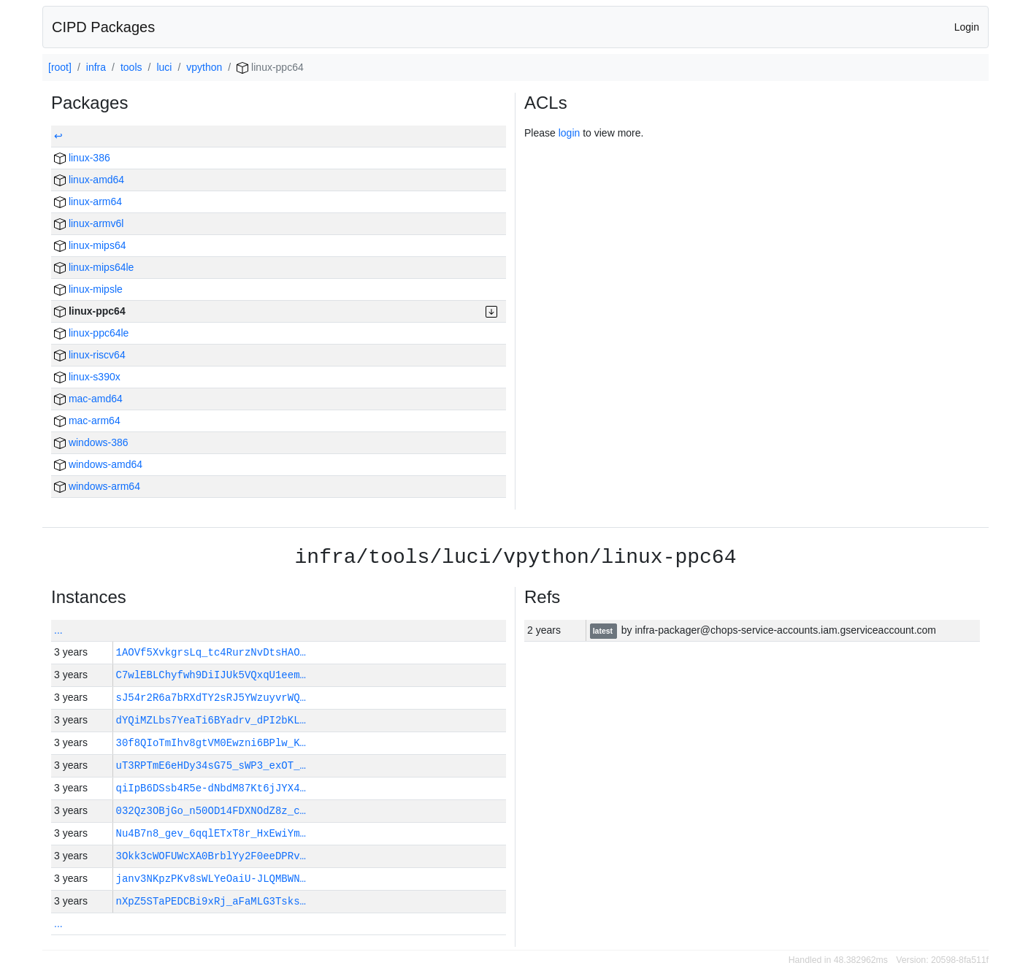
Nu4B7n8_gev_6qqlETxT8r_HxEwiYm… (211, 833)
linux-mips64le (94, 267)
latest (604, 630)
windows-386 (91, 442)
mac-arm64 (87, 420)
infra (96, 67)
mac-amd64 (88, 398)
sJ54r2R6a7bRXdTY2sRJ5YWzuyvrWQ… (211, 698)
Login (966, 27)
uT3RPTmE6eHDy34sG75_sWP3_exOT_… (211, 765)
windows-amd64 (98, 464)
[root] (60, 67)
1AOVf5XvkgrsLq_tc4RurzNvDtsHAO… (211, 652)
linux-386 (82, 158)
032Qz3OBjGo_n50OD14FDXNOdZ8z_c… (211, 811)
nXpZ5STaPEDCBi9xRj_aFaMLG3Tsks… (211, 901)
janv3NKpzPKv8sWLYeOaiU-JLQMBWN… (211, 879)
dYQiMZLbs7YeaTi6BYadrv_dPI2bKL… (211, 720)
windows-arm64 (97, 486)
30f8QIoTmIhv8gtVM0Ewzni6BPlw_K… (211, 743)
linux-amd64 (89, 179)
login (569, 133)
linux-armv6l (88, 223)
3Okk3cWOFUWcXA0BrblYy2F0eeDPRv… (211, 856)
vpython (204, 67)
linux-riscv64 (90, 355)
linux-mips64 (90, 245)
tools (131, 67)
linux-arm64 (88, 201)
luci (164, 67)
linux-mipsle (88, 289)
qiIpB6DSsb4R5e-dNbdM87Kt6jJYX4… (211, 788)
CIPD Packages (103, 27)
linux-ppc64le (91, 333)
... (58, 630)
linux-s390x (87, 377)
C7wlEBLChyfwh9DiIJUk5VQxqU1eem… (211, 675)
